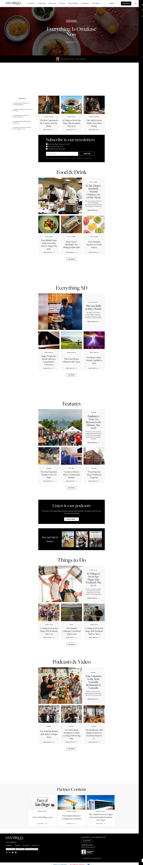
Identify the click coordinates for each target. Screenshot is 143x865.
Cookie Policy (20, 849)
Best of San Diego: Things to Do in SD (57, 144)
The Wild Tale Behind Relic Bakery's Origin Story (22, 122)
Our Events (62, 3)
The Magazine (85, 3)
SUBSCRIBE (87, 154)
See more (71, 259)
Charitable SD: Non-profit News (55, 149)
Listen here (70, 519)
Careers (17, 845)
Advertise (9, 845)
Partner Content (71, 789)
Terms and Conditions (32, 849)
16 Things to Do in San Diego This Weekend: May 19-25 (21, 104)
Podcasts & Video (73, 3)
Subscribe (126, 3)
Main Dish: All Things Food (54, 146)
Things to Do (52, 3)
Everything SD (42, 3)
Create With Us (96, 3)
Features (71, 403)
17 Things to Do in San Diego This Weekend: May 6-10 (21, 116)
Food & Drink (31, 3)
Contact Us (35, 845)
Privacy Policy (11, 849)
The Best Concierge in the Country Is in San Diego (23, 110)
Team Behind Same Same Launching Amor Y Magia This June (22, 128)
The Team (26, 845)
